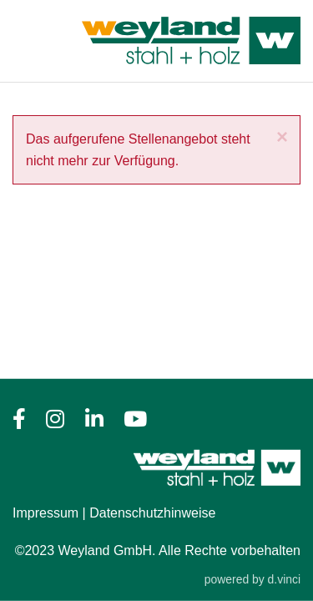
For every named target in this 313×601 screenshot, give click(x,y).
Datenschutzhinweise (152, 513)
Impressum (45, 513)
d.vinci (284, 579)
